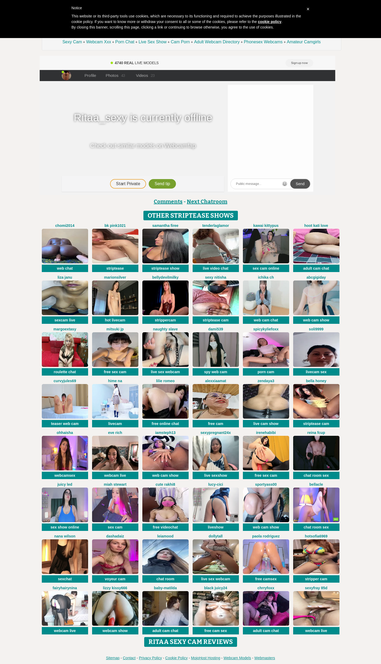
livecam (115, 424)
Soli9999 (316, 329)
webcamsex (65, 475)
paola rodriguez (266, 536)
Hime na (115, 381)
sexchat (65, 579)
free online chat (165, 424)
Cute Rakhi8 (165, 484)
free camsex (266, 579)
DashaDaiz (115, 536)
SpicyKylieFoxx (266, 329)
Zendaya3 (265, 381)
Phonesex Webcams (263, 42)
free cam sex (216, 631)
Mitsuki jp (115, 329)
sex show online (65, 527)
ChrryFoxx (265, 588)
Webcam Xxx (98, 42)
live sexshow (215, 475)
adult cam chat (316, 268)
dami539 (215, 329)
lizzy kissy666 (115, 588)
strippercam (165, 320)
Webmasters (264, 658)
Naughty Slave (165, 329)
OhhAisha (65, 433)
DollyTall (216, 536)
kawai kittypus (266, 225)
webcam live (115, 475)
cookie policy (270, 22)
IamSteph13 (165, 433)
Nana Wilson (64, 536)
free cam (215, 424)
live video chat (215, 268)
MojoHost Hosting (205, 658)
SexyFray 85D (316, 588)
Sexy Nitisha (215, 277)
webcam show (115, 631)
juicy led (64, 484)
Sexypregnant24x (216, 433)
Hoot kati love (316, 225)
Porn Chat (124, 42)
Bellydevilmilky (165, 277)
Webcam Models (237, 658)
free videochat (165, 527)
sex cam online (266, 268)
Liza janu (64, 277)
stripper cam (316, 579)
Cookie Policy (176, 658)
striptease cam (216, 320)
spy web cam (215, 372)
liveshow (215, 527)
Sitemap (112, 658)
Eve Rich (115, 433)
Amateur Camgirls (304, 42)
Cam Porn (180, 42)
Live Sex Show (153, 42)
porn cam (265, 372)
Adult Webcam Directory (216, 42)
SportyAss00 (266, 484)
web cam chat (266, 320)
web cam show (316, 320)
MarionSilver (115, 277)
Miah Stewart (115, 484)
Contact (129, 658)
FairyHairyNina (65, 588)
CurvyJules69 (65, 381)
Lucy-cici (215, 484)
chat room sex (316, 475)
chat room (165, 579)
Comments (168, 201)
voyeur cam (115, 579)
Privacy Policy (150, 658)
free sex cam (115, 372)
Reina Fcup (316, 433)
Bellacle (316, 484)
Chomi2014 (64, 225)
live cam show (266, 424)
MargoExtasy (64, 329)
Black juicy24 (215, 588)
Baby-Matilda (165, 588)
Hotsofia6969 (316, 536)
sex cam (115, 527)
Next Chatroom (207, 201)
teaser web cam (65, 424)
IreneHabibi (266, 433)
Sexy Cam (72, 42)
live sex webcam (165, 372)
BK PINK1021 (115, 225)
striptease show (165, 268)
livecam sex (316, 372)
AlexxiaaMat (215, 381)
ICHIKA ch (266, 277)
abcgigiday (316, 277)
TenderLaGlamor (215, 225)
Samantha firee (165, 225)
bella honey (316, 381)
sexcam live (65, 320)
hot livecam (115, 320)
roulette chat (65, 372)
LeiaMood (165, 536)
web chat (65, 268)
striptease (115, 268)
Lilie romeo (165, 381)
